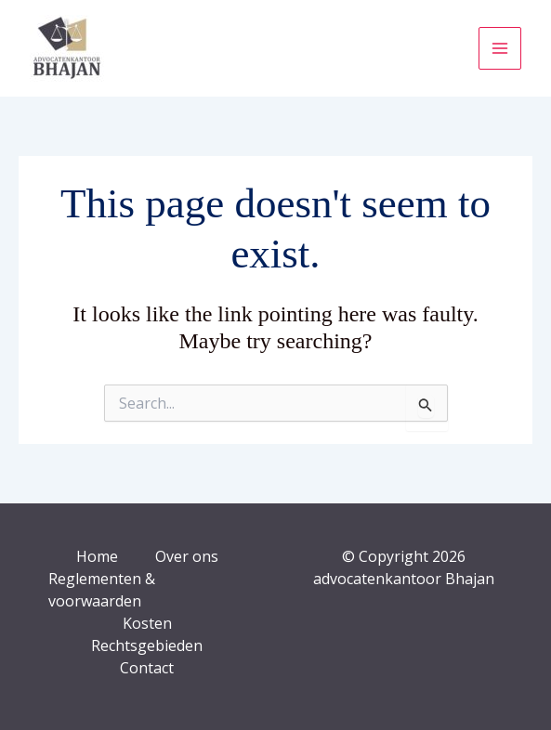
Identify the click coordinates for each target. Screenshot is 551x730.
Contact (147, 668)
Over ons (186, 556)
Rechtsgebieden (147, 645)
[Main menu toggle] (500, 48)
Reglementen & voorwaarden (101, 589)
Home (97, 556)
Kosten (147, 623)
